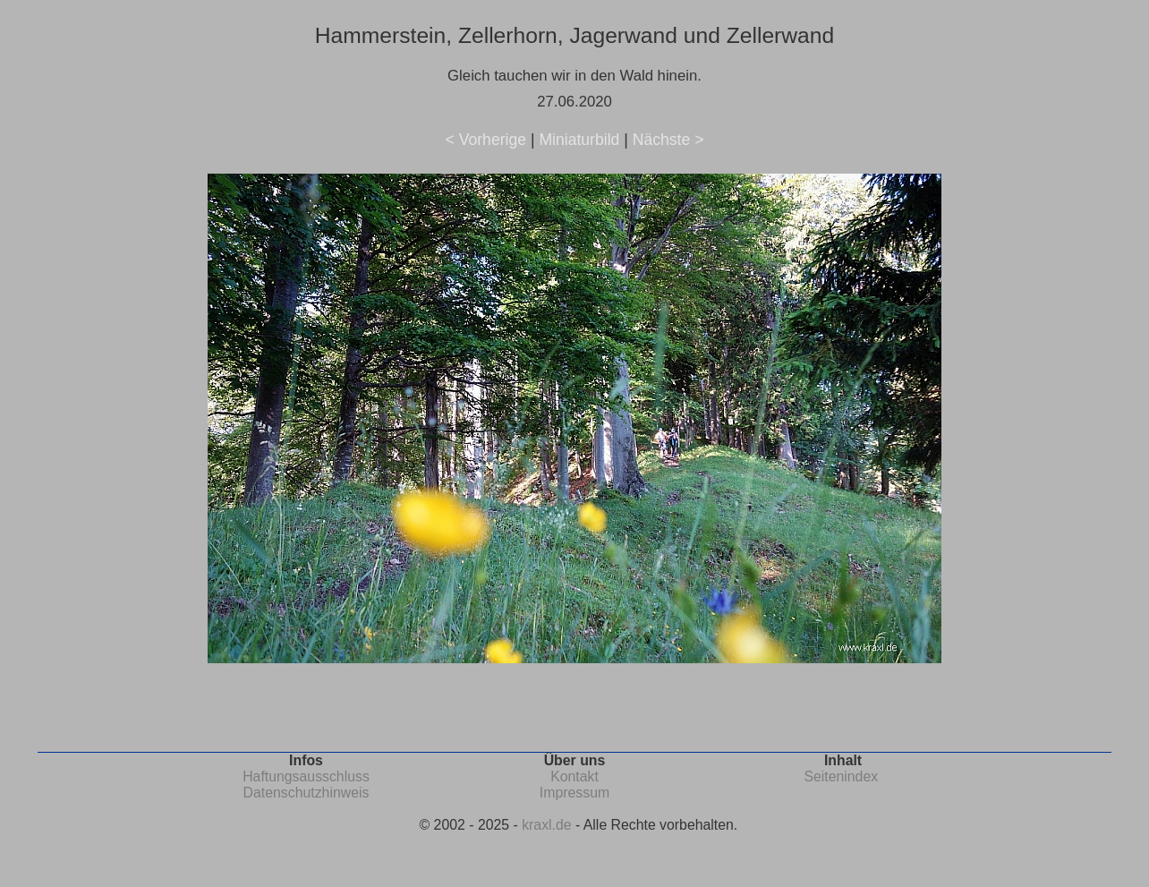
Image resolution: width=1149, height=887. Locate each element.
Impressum (574, 792)
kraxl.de (546, 824)
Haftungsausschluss (306, 776)
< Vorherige (486, 140)
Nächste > (668, 140)
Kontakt (574, 776)
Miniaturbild (579, 140)
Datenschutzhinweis (306, 792)
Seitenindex (841, 776)
